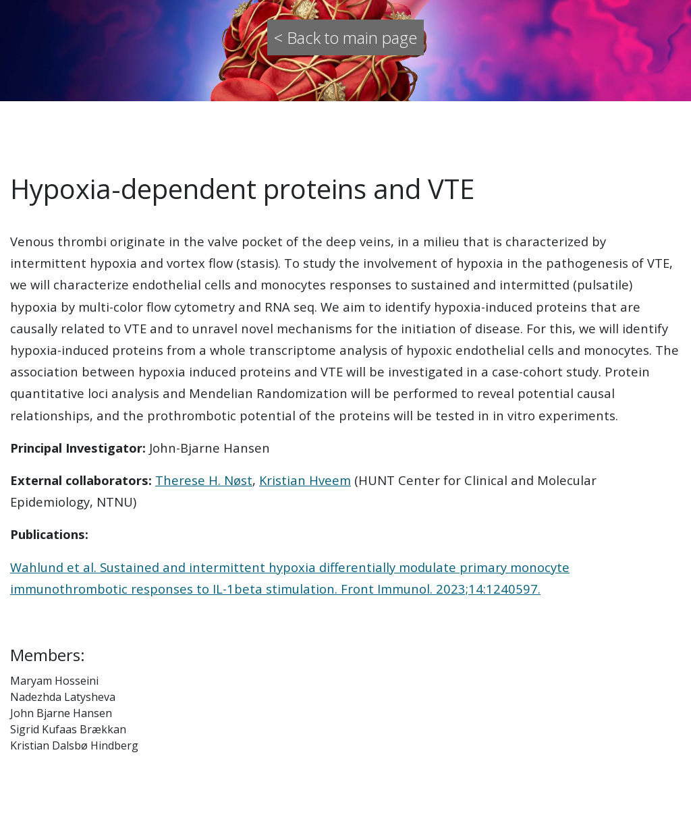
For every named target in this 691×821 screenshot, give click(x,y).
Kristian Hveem (305, 480)
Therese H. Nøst (203, 480)
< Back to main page (345, 37)
